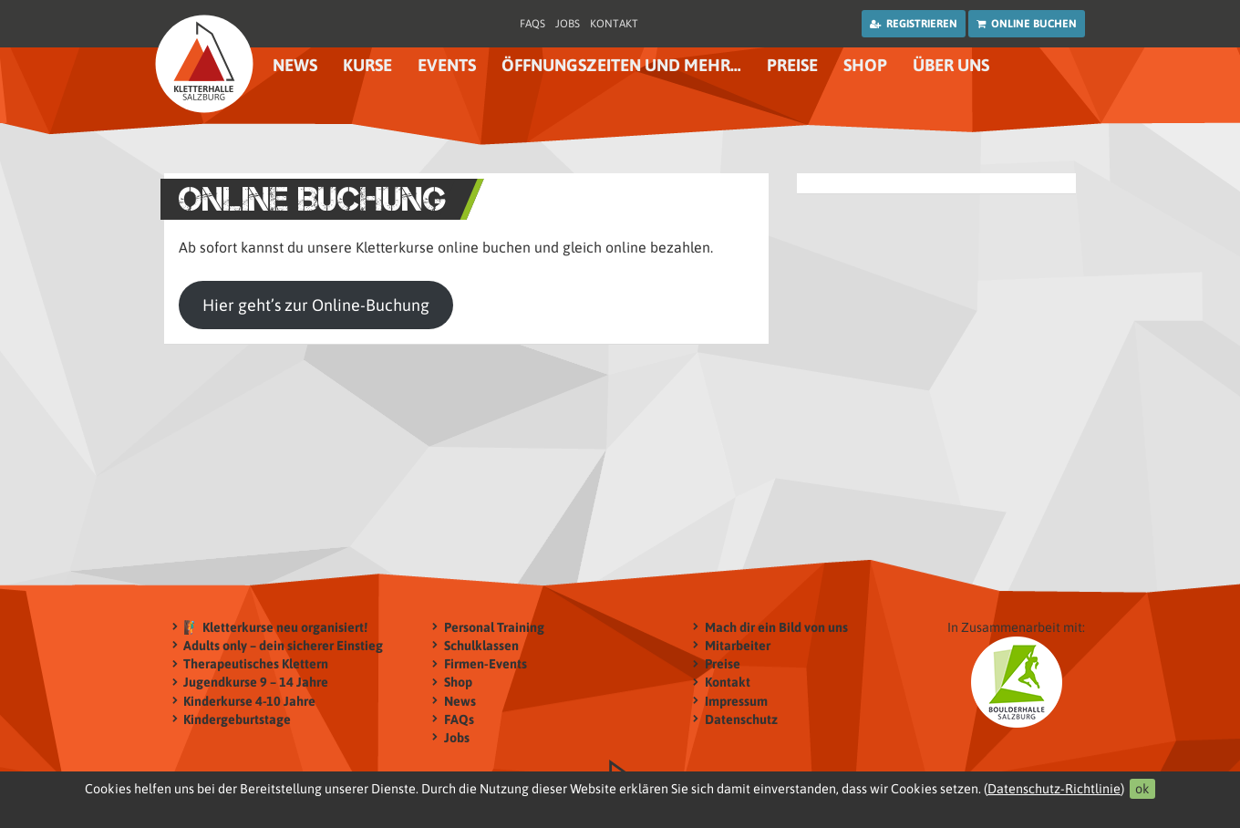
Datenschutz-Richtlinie (1054, 788)
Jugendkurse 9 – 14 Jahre (255, 682)
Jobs (567, 23)
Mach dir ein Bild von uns (776, 627)
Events (447, 65)
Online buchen (1026, 23)
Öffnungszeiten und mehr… (621, 65)
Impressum (736, 701)
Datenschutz (741, 719)
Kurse (367, 65)
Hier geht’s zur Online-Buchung (315, 305)
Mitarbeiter (737, 645)
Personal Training (494, 627)
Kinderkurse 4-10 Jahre (249, 701)
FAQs (532, 23)
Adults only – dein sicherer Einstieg (283, 645)
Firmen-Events (485, 664)
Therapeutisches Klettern (255, 664)
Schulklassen (481, 645)
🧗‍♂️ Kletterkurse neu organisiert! (275, 627)
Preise (792, 65)
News (295, 65)
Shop (865, 65)
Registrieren (913, 23)
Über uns (951, 65)
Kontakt (614, 23)
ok (1142, 788)
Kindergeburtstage (237, 719)
